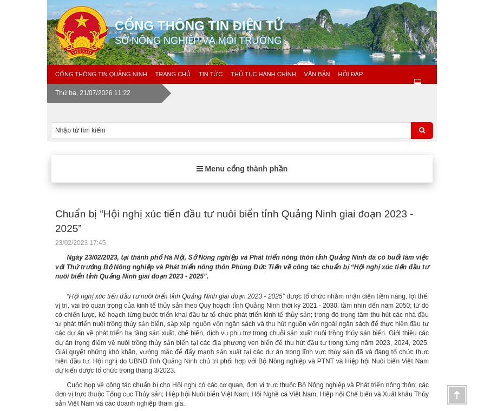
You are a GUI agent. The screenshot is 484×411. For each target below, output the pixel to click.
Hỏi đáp (350, 74)
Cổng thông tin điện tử (280, 32)
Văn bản (317, 74)
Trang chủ (173, 74)
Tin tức (211, 74)
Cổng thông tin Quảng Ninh (101, 74)
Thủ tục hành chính (263, 74)
